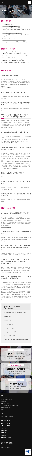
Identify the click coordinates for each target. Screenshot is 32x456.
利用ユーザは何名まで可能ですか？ (10, 38)
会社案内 (3, 432)
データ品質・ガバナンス (6, 407)
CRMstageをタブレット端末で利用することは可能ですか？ (15, 41)
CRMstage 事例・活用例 (9, 335)
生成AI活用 (3, 401)
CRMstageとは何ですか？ (8, 24)
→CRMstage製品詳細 (6, 87)
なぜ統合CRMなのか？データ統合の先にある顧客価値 (16, 339)
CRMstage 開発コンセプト (10, 316)
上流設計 (3, 409)
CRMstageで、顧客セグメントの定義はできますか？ (14, 53)
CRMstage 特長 (7, 320)
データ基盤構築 (4, 398)
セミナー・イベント (6, 423)
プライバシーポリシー (6, 447)
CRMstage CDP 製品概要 (9, 328)
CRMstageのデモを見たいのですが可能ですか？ (13, 27)
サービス (3, 395)
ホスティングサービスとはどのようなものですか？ (14, 40)
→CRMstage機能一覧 (6, 227)
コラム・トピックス (6, 425)
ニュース (3, 428)
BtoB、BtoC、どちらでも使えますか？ (11, 26)
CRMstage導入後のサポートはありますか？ (12, 33)
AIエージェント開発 (5, 403)
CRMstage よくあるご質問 (10, 331)
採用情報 (3, 435)
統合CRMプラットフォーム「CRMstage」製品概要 (15, 312)
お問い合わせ (23, 108)
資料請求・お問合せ (6, 437)
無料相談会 (4, 430)
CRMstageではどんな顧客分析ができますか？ (12, 52)
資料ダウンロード (5, 420)
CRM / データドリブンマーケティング (9, 405)
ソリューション (5, 414)
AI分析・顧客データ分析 (6, 399)
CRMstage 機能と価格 (9, 324)
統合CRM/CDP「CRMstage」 (7, 416)
